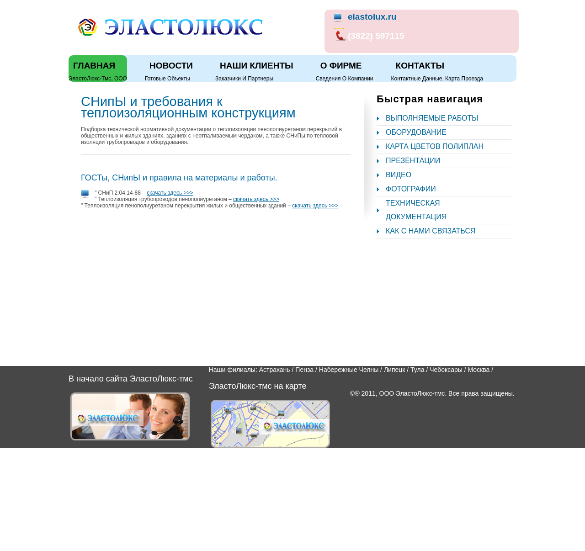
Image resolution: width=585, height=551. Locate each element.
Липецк (394, 369)
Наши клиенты (256, 65)
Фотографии (411, 189)
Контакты (420, 65)
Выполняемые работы (432, 118)
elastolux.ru (372, 16)
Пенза (304, 369)
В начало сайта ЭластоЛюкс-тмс (131, 378)
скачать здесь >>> (170, 193)
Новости (171, 65)
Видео (398, 175)
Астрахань (274, 369)
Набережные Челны (348, 369)
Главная (94, 65)
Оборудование (416, 132)
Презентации (413, 160)
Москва (479, 369)
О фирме (341, 65)
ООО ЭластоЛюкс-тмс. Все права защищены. (447, 393)
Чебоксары (446, 369)
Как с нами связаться (431, 231)
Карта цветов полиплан (435, 146)
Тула (417, 369)
